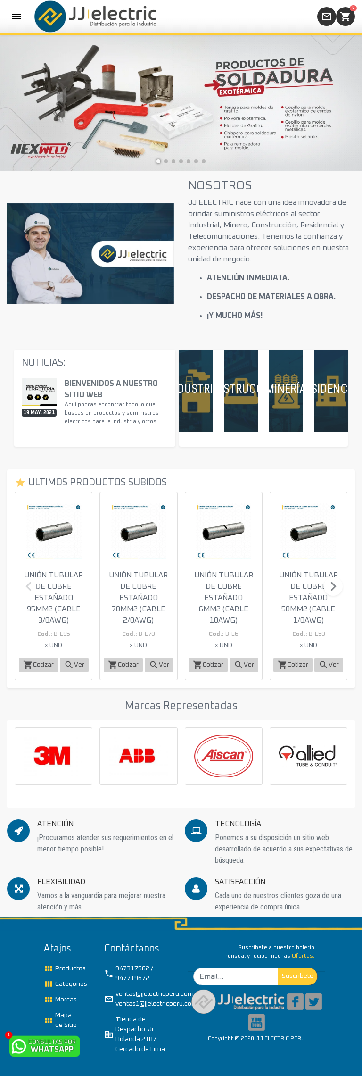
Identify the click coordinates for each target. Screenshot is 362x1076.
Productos (63, 968)
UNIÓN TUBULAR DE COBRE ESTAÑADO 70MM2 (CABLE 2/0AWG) (138, 597)
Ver (74, 665)
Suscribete (297, 976)
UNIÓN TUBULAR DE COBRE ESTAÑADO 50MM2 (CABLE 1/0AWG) (308, 597)
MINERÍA (285, 389)
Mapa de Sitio (60, 1020)
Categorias (63, 984)
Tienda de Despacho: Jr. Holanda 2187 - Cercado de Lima (134, 1034)
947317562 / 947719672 (128, 973)
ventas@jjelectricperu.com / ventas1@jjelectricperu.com (139, 999)
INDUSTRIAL (196, 389)
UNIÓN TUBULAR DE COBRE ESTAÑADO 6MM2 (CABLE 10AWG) (223, 597)
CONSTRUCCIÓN (241, 389)
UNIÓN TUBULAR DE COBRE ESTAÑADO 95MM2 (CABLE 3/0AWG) (53, 597)
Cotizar (38, 665)
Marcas (60, 999)
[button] (158, 161)
